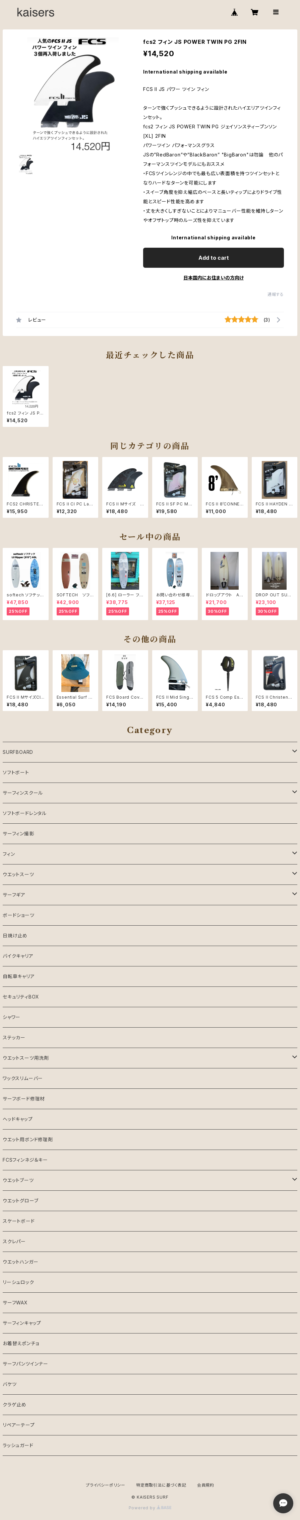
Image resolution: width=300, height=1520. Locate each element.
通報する (275, 294)
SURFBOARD (18, 752)
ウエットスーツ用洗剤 (26, 1058)
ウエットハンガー (20, 1262)
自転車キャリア (19, 976)
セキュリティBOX (21, 997)
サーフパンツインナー (25, 1364)
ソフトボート (16, 772)
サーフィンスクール (23, 793)
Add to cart (213, 257)
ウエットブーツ (18, 1180)
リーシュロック (18, 1282)
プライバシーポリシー (105, 1485)
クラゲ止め (14, 1404)
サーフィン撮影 (18, 833)
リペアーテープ (19, 1425)
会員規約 (205, 1485)
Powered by (150, 1507)
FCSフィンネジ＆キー (25, 1160)
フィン (9, 854)
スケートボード (19, 1221)
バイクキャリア (18, 956)
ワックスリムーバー (23, 1078)
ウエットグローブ (20, 1200)
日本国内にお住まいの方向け (213, 277)
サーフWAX (15, 1302)
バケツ (9, 1384)
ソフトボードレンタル (25, 813)
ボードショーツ (19, 915)
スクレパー (14, 1241)
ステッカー (14, 1037)
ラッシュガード (18, 1445)
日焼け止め (15, 935)
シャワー (11, 1017)
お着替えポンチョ (21, 1343)
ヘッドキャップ (18, 1119)
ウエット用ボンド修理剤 (28, 1139)
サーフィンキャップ (22, 1323)
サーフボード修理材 (24, 1098)
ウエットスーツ (18, 874)
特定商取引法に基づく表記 (161, 1485)
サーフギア (14, 895)
